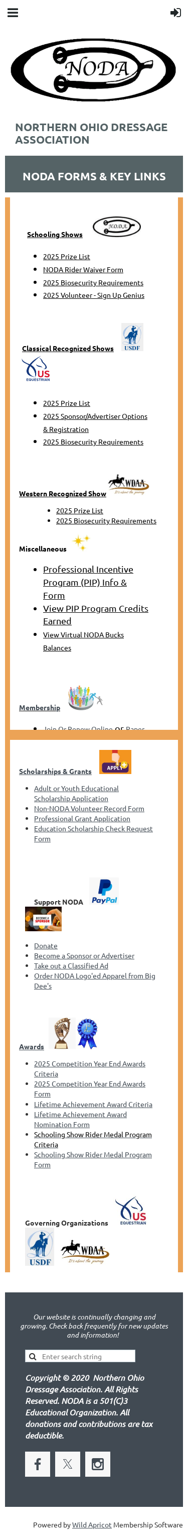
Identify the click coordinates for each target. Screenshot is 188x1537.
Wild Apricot (92, 1524)
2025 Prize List (66, 256)
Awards (31, 1046)
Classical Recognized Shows (68, 348)
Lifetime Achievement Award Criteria (93, 1104)
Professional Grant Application (82, 818)
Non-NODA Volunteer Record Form (89, 808)
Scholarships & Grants (55, 771)
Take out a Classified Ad (71, 965)
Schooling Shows (55, 234)
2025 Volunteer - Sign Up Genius (93, 294)
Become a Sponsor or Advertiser (84, 955)
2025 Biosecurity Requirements (93, 282)
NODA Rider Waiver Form (83, 269)
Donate (46, 945)
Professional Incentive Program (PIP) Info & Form (88, 582)
